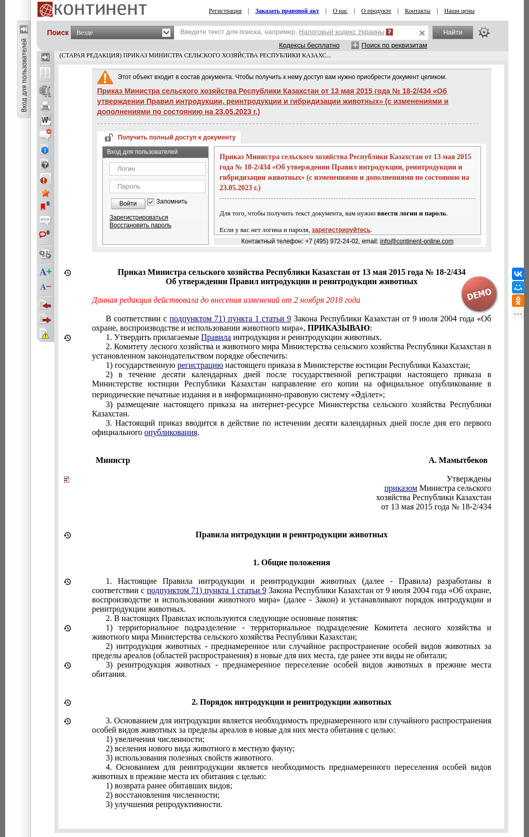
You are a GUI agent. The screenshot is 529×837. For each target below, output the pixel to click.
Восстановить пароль (141, 225)
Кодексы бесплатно (309, 45)
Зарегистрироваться (139, 217)
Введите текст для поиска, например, (282, 32)
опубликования (170, 432)
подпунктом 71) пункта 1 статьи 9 (230, 318)
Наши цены (459, 10)
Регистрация (225, 10)
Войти (128, 203)
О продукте (376, 10)
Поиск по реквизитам (394, 45)
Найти (452, 32)
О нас (340, 10)
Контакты (418, 10)
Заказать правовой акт (287, 10)
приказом (400, 488)
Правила (216, 337)
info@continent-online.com (417, 241)
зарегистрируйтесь (341, 230)
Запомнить (172, 201)
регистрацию (200, 365)
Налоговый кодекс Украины (342, 32)
